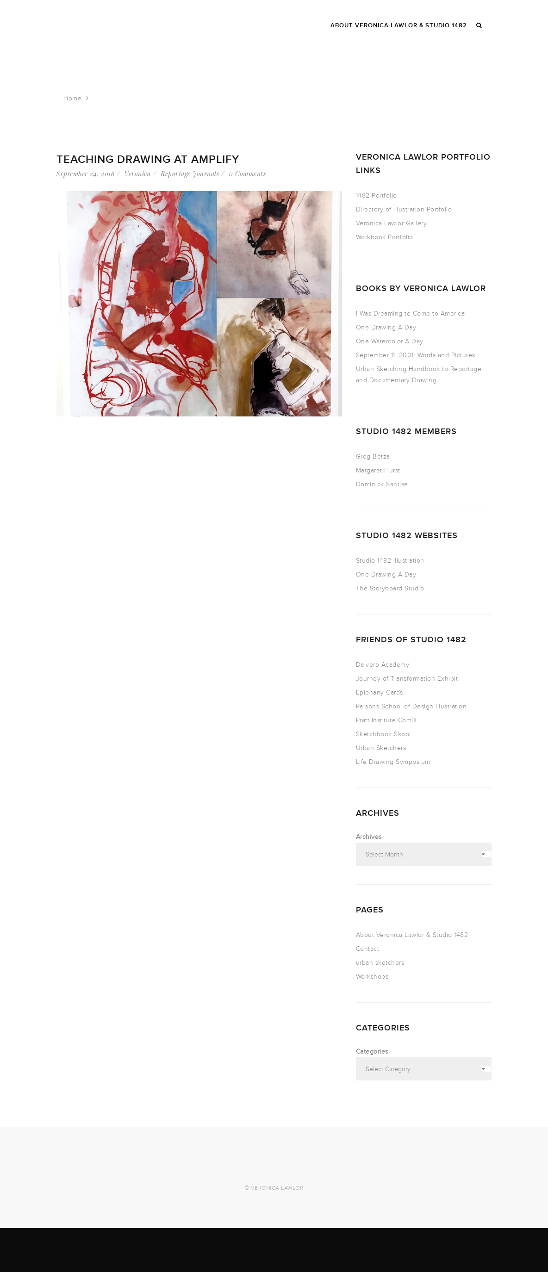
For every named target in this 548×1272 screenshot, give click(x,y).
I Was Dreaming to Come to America (410, 313)
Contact (368, 949)
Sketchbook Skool (383, 734)
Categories (372, 1051)
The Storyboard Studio (390, 588)
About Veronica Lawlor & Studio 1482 (412, 935)
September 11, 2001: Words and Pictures (415, 355)
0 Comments (247, 173)
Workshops (372, 976)
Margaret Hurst (378, 470)
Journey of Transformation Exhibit (407, 679)
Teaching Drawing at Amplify (147, 159)
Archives (369, 837)
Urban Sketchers (381, 748)
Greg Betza (373, 456)
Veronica (137, 173)
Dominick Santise (382, 484)
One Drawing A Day (386, 327)
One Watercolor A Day (389, 341)
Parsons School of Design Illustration (411, 706)
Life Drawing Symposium (393, 762)
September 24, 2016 (85, 173)
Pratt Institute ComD (386, 720)
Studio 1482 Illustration (390, 561)
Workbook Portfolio (384, 237)
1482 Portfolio (376, 195)
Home (72, 98)
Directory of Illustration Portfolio (404, 209)
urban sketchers (380, 963)
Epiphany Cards (379, 692)
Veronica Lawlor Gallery (391, 223)
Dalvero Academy (383, 665)
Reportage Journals (190, 173)
